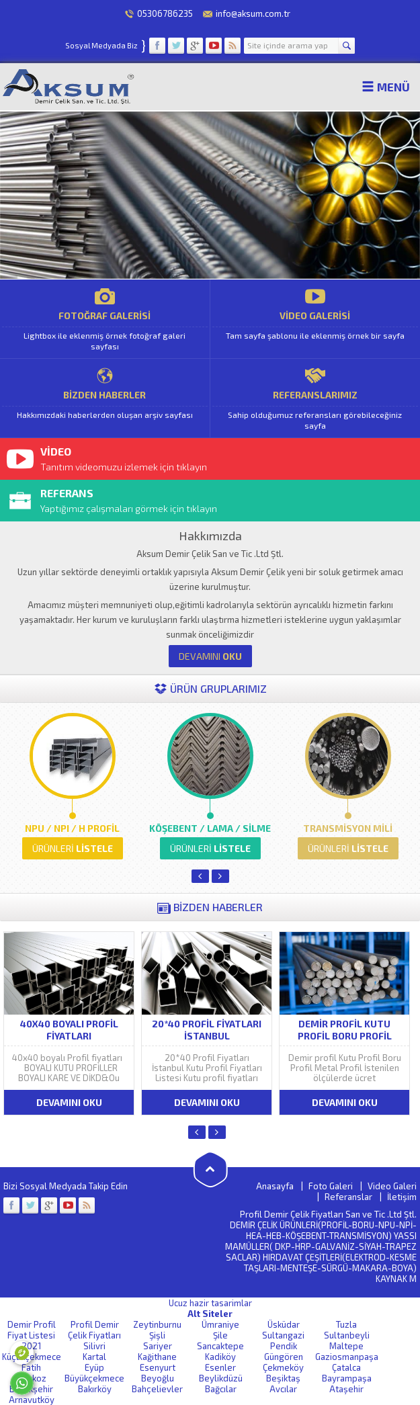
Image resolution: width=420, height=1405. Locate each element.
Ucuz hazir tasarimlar (210, 1302)
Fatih (31, 1367)
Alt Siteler (210, 1313)
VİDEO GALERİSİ (315, 318)
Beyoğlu (157, 1378)
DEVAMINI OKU (69, 1102)
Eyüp (94, 1367)
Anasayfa (275, 1186)
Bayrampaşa (347, 1378)
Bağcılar (221, 1388)
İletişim (402, 1196)
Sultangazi (283, 1335)
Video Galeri (392, 1186)
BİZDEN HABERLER (105, 398)
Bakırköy (95, 1388)
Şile (220, 1335)
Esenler (220, 1367)
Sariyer (157, 1345)
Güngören (283, 1356)
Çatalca (346, 1367)
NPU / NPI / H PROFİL (72, 828)
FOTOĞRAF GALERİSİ (105, 318)
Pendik (283, 1345)
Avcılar (283, 1388)
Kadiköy (220, 1356)
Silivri (94, 1345)
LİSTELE (72, 848)
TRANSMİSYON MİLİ (347, 828)
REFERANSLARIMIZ (315, 398)
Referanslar (348, 1196)
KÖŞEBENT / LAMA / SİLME (210, 828)
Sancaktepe (220, 1345)
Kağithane (157, 1356)
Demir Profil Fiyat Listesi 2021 (31, 1335)
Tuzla (346, 1324)
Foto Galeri (330, 1186)
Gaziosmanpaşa (346, 1356)
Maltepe (346, 1345)
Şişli (157, 1335)
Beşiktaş (283, 1378)
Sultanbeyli (347, 1335)
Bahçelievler (157, 1388)
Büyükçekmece (94, 1378)
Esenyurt (157, 1367)
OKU (210, 656)
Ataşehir (346, 1388)
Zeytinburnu (157, 1324)
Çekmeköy (283, 1367)
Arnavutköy (31, 1399)
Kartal (94, 1356)
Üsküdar (283, 1324)
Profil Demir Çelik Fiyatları (94, 1329)
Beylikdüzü (221, 1378)
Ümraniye (220, 1324)
